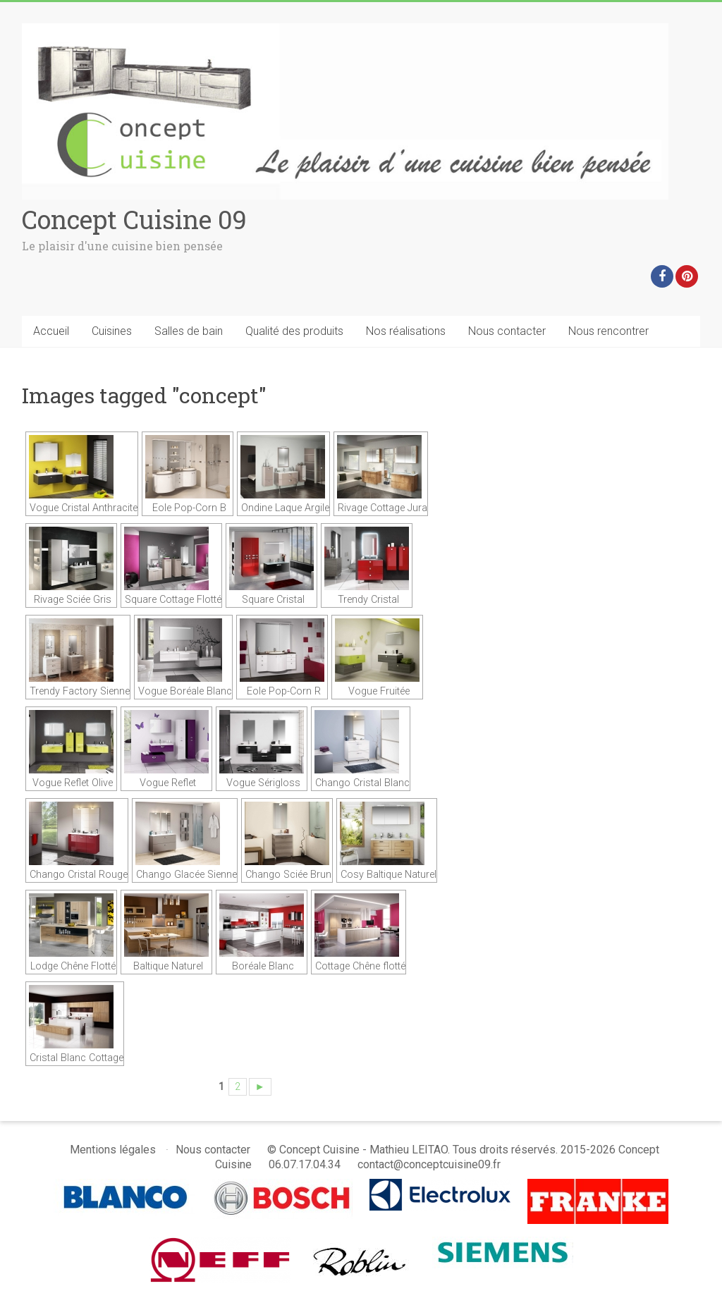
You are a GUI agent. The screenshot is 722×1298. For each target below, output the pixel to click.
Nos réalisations (406, 331)
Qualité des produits (294, 331)
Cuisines (112, 331)
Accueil (51, 331)
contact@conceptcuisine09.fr (429, 1164)
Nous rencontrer (608, 331)
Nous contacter (507, 331)
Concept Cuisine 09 (134, 219)
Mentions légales (113, 1149)
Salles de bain (188, 331)
